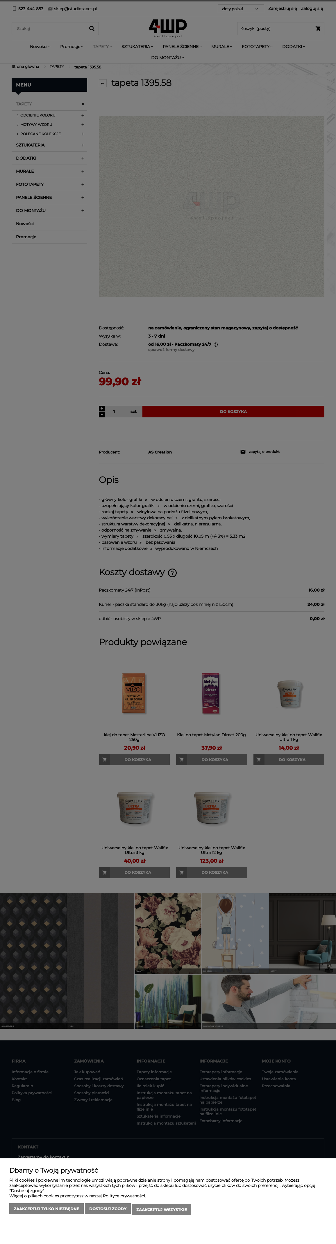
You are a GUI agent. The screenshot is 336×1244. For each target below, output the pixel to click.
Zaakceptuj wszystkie (161, 1210)
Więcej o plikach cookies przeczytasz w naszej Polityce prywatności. (77, 1197)
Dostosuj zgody (107, 1210)
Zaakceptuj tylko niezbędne (46, 1210)
